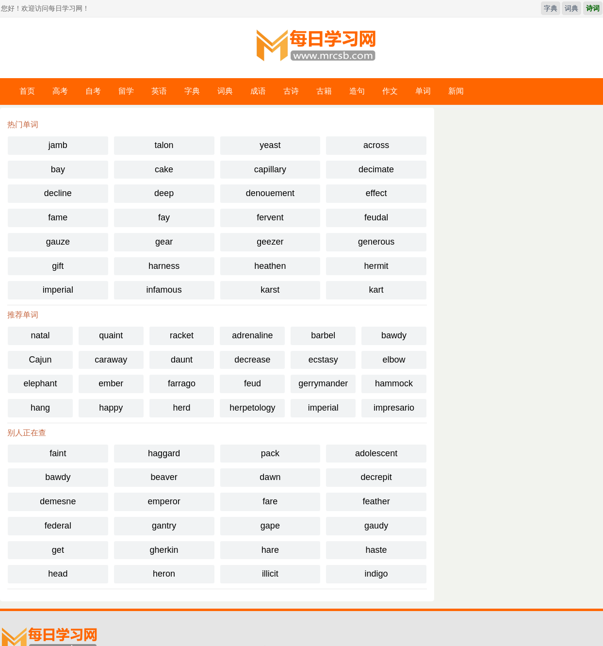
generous (376, 242)
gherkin (164, 550)
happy (111, 408)
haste (376, 550)
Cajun (40, 359)
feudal (376, 217)
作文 (390, 91)
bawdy (394, 335)
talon (164, 145)
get (58, 550)
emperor (164, 501)
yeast (270, 145)
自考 (93, 91)
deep (164, 193)
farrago (182, 383)
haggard (164, 453)
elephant (40, 383)
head (57, 574)
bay (58, 169)
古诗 (291, 91)
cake (164, 169)
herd (182, 408)
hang (40, 408)
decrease (252, 359)
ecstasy (323, 359)
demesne (58, 501)
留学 (126, 91)
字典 (550, 8)
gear (164, 242)
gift (58, 266)
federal (58, 525)
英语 (159, 91)
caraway (111, 359)
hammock (394, 383)
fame (57, 217)
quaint (111, 335)
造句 (357, 91)
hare (270, 550)
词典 (571, 8)
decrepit (376, 477)
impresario (394, 408)
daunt (182, 359)
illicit (270, 574)
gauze (58, 242)
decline (58, 193)
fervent (270, 217)
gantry (164, 525)
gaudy (376, 525)
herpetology (252, 408)
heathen (270, 266)
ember (110, 383)
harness (163, 266)
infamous (164, 290)
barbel (323, 335)
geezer (270, 242)
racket (182, 335)
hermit (376, 266)
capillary (270, 169)
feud (252, 383)
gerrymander (323, 383)
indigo (376, 574)
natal (40, 335)
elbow (394, 359)
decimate (376, 169)
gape (270, 525)
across (376, 145)
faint (57, 453)
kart (376, 290)
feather (376, 501)
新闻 (456, 91)
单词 (423, 91)
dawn (270, 477)
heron (164, 574)
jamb (58, 145)
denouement (270, 193)
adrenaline (252, 335)
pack (270, 453)
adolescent (376, 453)
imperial (58, 290)
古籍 (324, 91)
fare (269, 501)
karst (270, 290)
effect (376, 193)
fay (164, 217)
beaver (164, 477)
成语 (258, 91)
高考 (60, 91)
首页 (27, 91)
